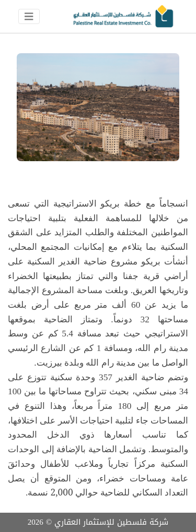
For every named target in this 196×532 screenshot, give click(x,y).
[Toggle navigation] (29, 17)
